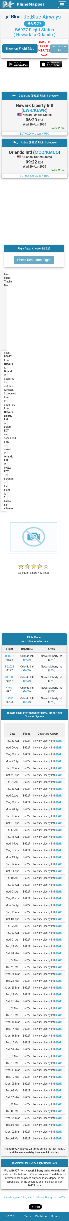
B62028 (9, 666)
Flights (27, 1197)
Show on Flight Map (19, 48)
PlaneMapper (11, 1197)
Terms (29, 1216)
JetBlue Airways (42, 17)
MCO (27, 659)
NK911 (9, 698)
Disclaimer (43, 1216)
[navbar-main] (62, 4)
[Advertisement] (34, 79)
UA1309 (9, 677)
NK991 (9, 687)
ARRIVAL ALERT (59, 48)
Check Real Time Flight (34, 260)
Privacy (57, 1216)
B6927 (61, 1197)
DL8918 (9, 656)
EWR (51, 659)
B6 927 (35, 23)
